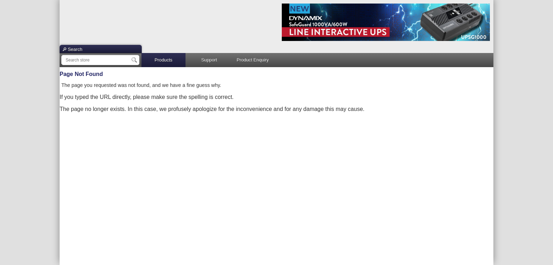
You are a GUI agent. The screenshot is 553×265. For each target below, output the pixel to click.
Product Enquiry (253, 60)
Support (209, 60)
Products (163, 60)
